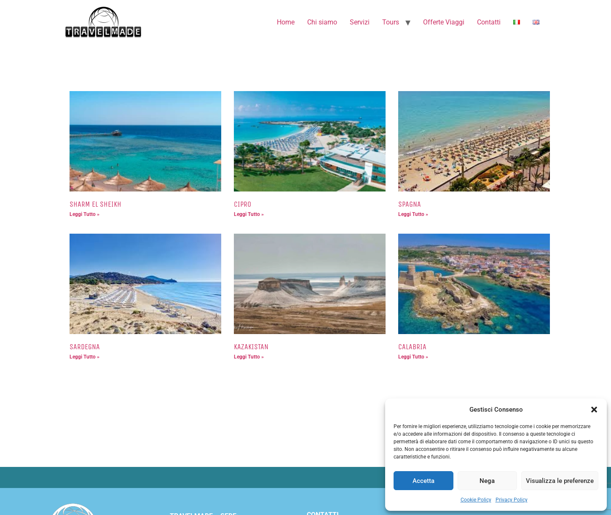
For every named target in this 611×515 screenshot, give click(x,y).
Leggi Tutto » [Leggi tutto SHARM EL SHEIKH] (84, 214)
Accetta (423, 481)
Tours (390, 22)
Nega (487, 481)
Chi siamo (322, 22)
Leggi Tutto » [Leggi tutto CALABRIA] (413, 357)
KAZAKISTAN (251, 346)
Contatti (489, 22)
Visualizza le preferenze (560, 481)
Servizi (360, 22)
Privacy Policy (512, 500)
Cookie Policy (476, 500)
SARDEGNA (85, 346)
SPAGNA (409, 204)
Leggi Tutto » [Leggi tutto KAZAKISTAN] (249, 357)
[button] (594, 409)
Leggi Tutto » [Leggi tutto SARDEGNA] (84, 357)
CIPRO (242, 204)
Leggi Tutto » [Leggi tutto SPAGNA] (413, 214)
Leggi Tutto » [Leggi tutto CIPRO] (249, 214)
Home (286, 22)
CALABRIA (412, 346)
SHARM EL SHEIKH (95, 204)
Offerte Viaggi (443, 22)
